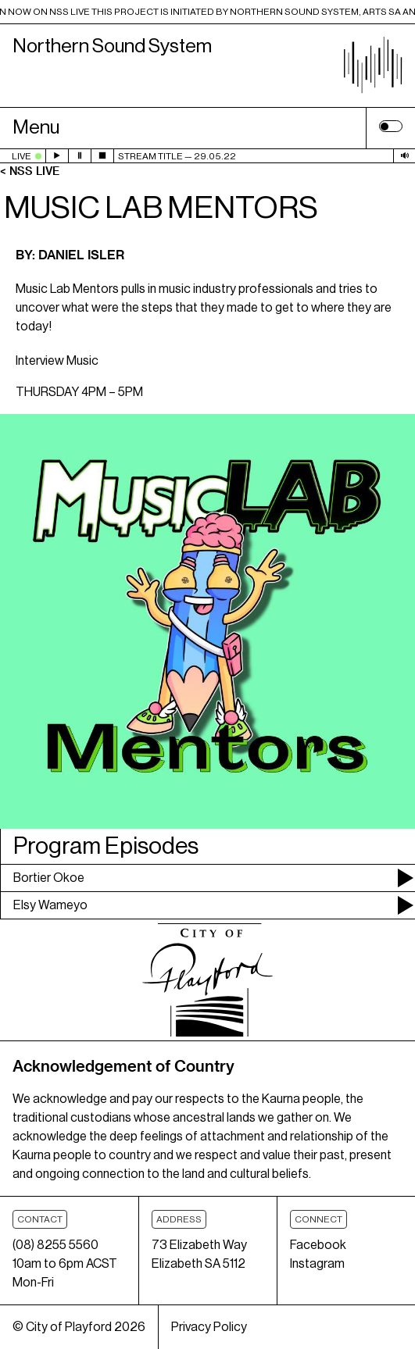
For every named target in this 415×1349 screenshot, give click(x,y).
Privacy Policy (209, 1327)
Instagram (317, 1264)
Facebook (318, 1245)
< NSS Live (29, 170)
